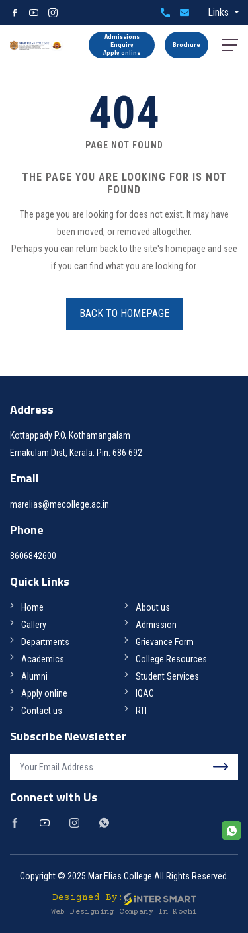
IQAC (145, 693)
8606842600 (165, 12)
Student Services (167, 676)
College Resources (171, 659)
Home (32, 607)
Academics (42, 659)
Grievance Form (165, 642)
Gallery (33, 624)
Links (219, 12)
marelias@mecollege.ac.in (184, 12)
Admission (156, 624)
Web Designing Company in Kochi (124, 912)
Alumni (34, 676)
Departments (45, 642)
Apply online (44, 693)
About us (153, 607)
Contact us (41, 710)
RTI (141, 710)
